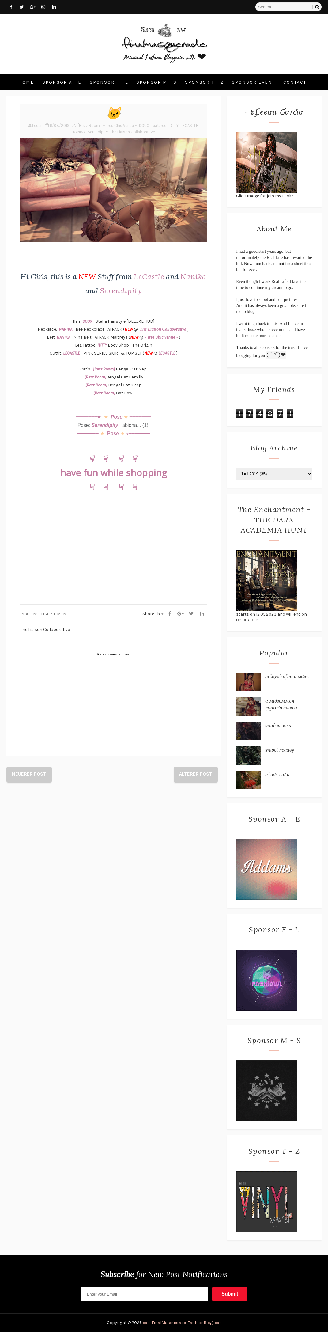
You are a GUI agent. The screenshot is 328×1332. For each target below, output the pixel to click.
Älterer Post (195, 774)
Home (26, 82)
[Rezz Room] (89, 125)
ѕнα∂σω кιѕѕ (278, 725)
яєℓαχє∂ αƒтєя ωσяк (287, 676)
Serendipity (98, 132)
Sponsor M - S (156, 82)
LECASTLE (189, 125)
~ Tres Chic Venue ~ (120, 125)
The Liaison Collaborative (132, 132)
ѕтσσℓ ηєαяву (279, 750)
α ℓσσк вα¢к (277, 774)
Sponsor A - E (61, 82)
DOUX (144, 125)
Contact (294, 82)
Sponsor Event (253, 82)
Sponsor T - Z (204, 82)
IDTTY (174, 125)
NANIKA (79, 132)
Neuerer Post (29, 774)
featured (159, 125)
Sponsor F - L (109, 82)
